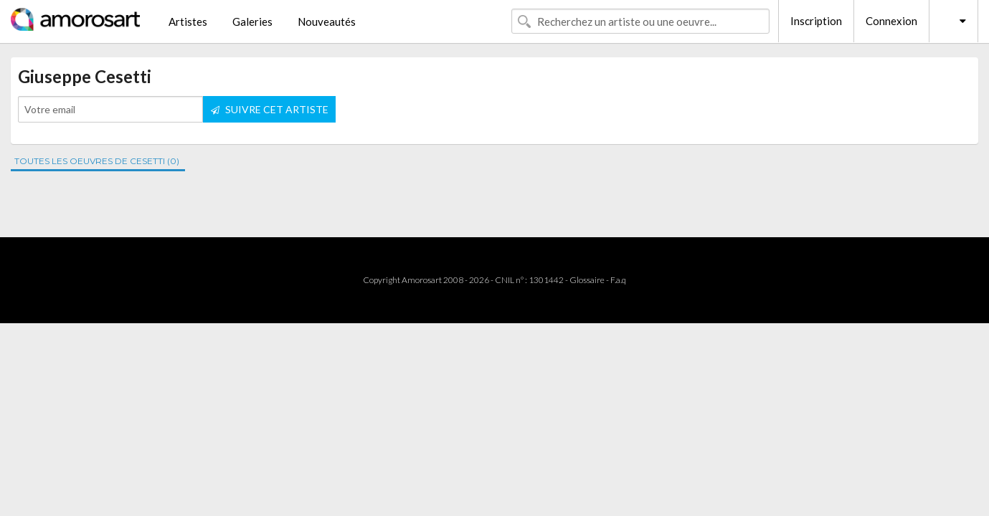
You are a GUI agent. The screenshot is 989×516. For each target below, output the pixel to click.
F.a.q (618, 279)
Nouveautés (327, 21)
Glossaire (587, 279)
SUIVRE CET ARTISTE (269, 109)
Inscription (816, 20)
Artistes (188, 21)
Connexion (891, 20)
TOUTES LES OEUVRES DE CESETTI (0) (96, 161)
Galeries (252, 21)
